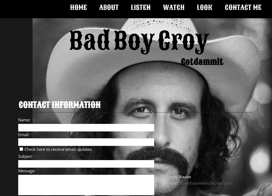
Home (78, 7)
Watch (174, 7)
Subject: (27, 156)
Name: (26, 119)
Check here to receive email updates (56, 149)
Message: (28, 170)
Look (205, 7)
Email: (25, 134)
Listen (141, 7)
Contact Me (243, 7)
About (109, 7)
